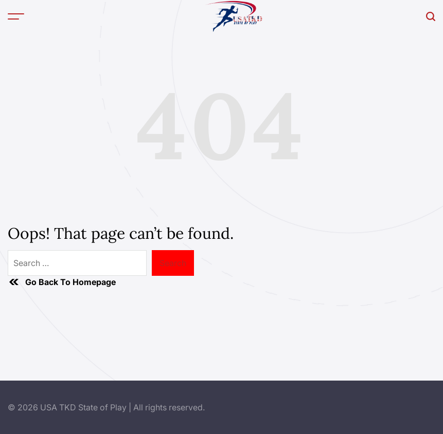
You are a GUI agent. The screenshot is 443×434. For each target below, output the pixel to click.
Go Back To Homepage (62, 282)
